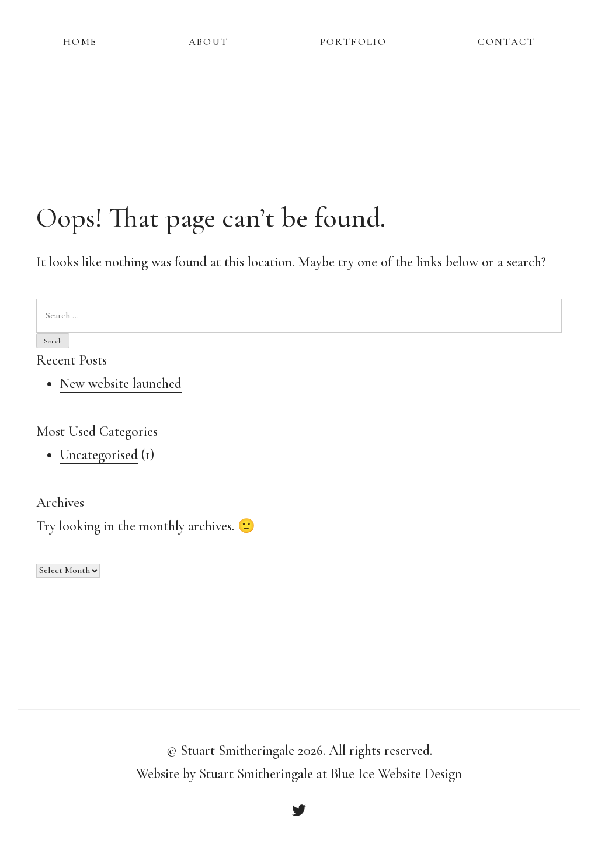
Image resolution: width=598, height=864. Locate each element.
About (209, 40)
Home (80, 40)
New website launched (121, 383)
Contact (506, 40)
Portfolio (353, 40)
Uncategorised (99, 454)
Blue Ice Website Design (396, 773)
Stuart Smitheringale (237, 750)
